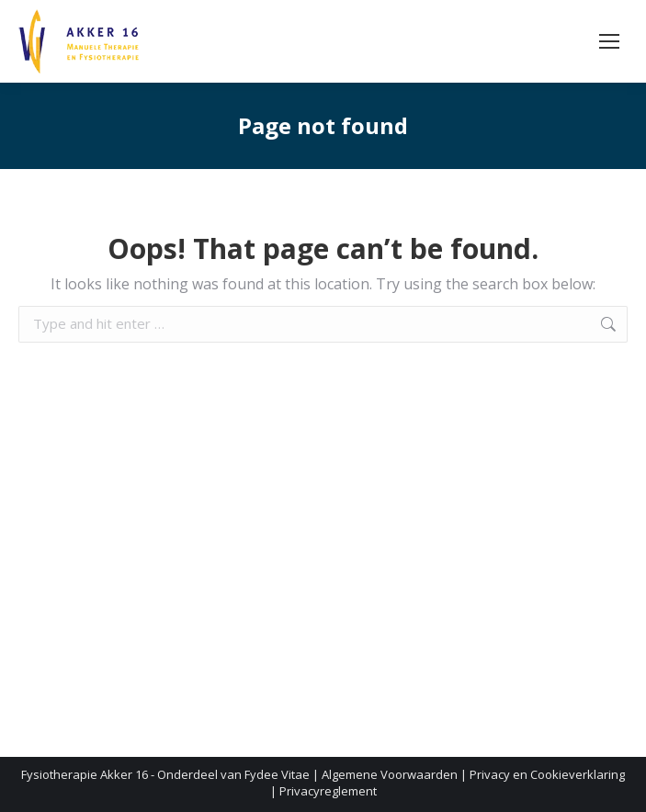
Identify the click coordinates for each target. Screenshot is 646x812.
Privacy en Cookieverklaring (547, 774)
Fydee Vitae (277, 774)
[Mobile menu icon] (609, 41)
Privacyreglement (328, 791)
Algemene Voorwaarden (390, 774)
